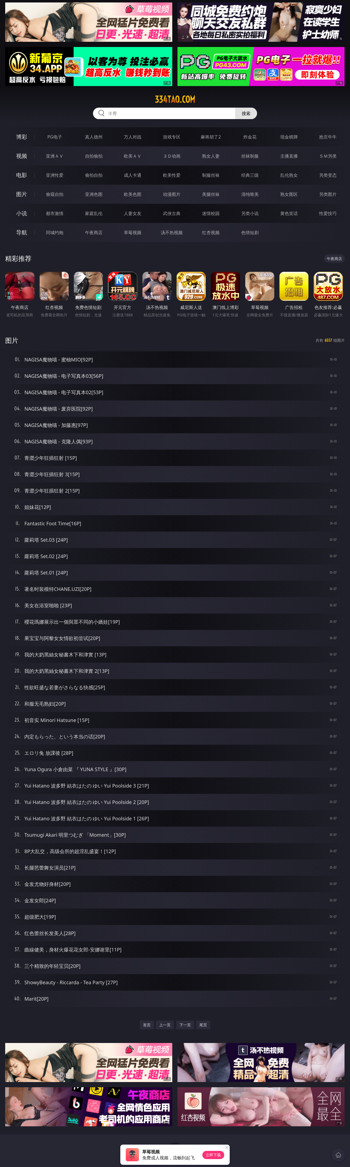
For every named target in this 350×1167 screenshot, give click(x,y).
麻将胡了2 (211, 137)
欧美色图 (132, 194)
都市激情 (54, 213)
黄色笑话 (289, 213)
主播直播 (289, 156)
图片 (21, 194)
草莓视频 (132, 232)
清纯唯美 (250, 194)
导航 (21, 232)
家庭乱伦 (94, 213)
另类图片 (328, 194)
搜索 (246, 113)
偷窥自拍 (54, 194)
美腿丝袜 (211, 194)
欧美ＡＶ (132, 156)
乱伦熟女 (289, 175)
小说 (21, 213)
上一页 (165, 1024)
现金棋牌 (289, 137)
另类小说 (250, 213)
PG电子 (54, 137)
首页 (147, 1024)
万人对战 (132, 137)
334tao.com (175, 99)
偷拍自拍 (94, 175)
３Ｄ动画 (171, 156)
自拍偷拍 (94, 156)
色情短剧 (250, 232)
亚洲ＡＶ (54, 156)
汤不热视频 (172, 232)
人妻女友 (132, 213)
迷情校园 (211, 213)
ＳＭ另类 (328, 156)
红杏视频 (211, 232)
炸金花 (249, 137)
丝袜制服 (250, 156)
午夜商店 (94, 232)
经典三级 (250, 175)
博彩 (21, 136)
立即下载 (213, 1154)
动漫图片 (171, 194)
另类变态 (328, 175)
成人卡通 (132, 175)
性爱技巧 (328, 213)
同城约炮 (54, 232)
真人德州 (94, 137)
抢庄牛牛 (328, 137)
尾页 (203, 1024)
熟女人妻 (211, 156)
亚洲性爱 (54, 175)
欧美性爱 (171, 175)
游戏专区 (171, 137)
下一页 (185, 1024)
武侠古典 (171, 213)
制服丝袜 (211, 175)
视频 (21, 156)
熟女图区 (289, 194)
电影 (21, 175)
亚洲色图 (94, 194)
